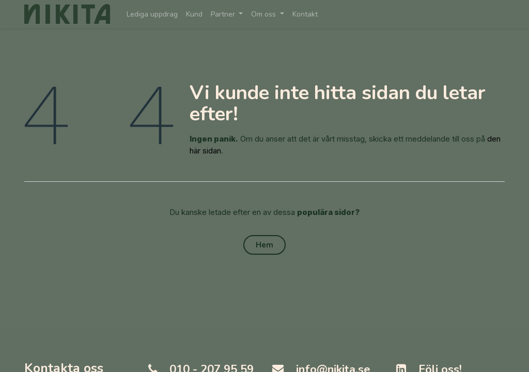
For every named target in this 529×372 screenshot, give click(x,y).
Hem (264, 245)
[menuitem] (152, 14)
